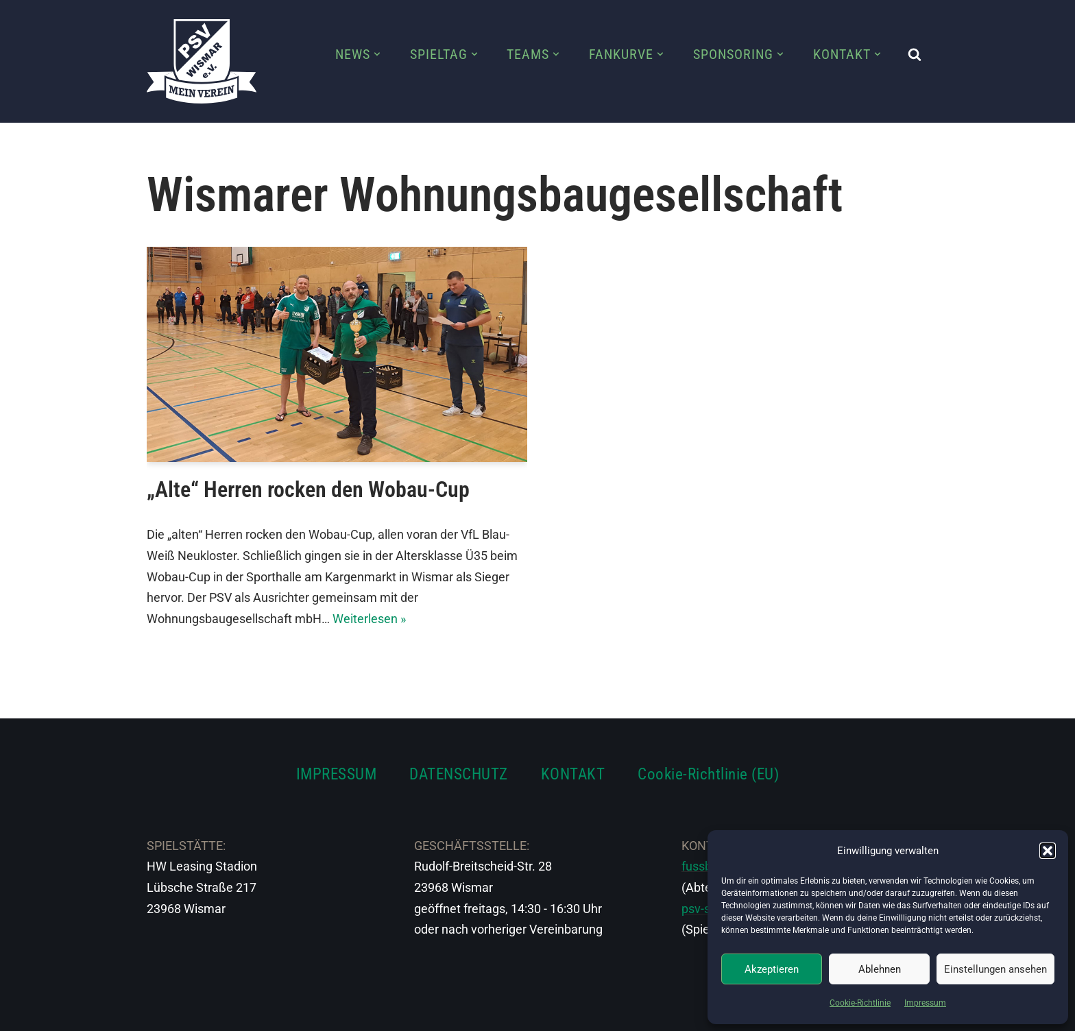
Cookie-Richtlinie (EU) (708, 774)
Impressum (925, 1003)
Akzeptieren (772, 969)
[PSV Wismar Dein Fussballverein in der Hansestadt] (201, 61)
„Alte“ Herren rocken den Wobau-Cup (308, 489)
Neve (161, 1012)
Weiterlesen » (369, 618)
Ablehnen (879, 969)
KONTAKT (573, 774)
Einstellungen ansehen (995, 969)
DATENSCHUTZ (458, 774)
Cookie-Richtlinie (860, 1003)
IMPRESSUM (336, 774)
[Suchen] (914, 54)
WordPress (299, 1012)
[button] (1047, 851)
